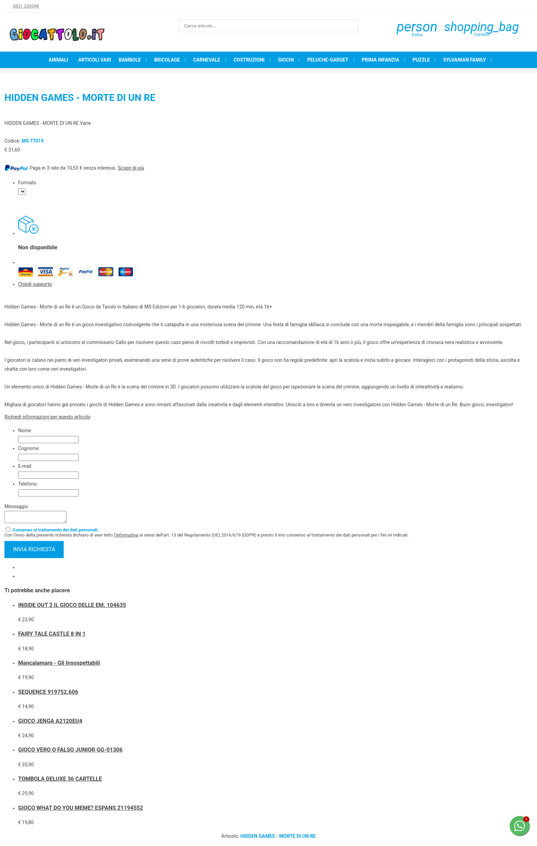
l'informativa (126, 537)
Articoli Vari (94, 60)
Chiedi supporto (35, 284)
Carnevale (206, 60)
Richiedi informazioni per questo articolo (47, 417)
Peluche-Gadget (327, 60)
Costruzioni (249, 60)
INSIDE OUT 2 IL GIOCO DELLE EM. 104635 (72, 607)
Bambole (129, 60)
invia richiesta (34, 551)
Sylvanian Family (464, 60)
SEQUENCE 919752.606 (48, 694)
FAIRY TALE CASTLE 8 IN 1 (52, 636)
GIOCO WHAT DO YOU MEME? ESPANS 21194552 (80, 810)
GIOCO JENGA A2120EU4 (50, 723)
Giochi (286, 60)
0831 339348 (26, 6)
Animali (58, 60)
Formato (27, 182)
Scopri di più (131, 168)
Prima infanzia (380, 60)
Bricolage (167, 60)
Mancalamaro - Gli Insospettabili (59, 665)
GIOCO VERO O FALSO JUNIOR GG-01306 (70, 752)
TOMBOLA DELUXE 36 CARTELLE (60, 781)
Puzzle (421, 60)
